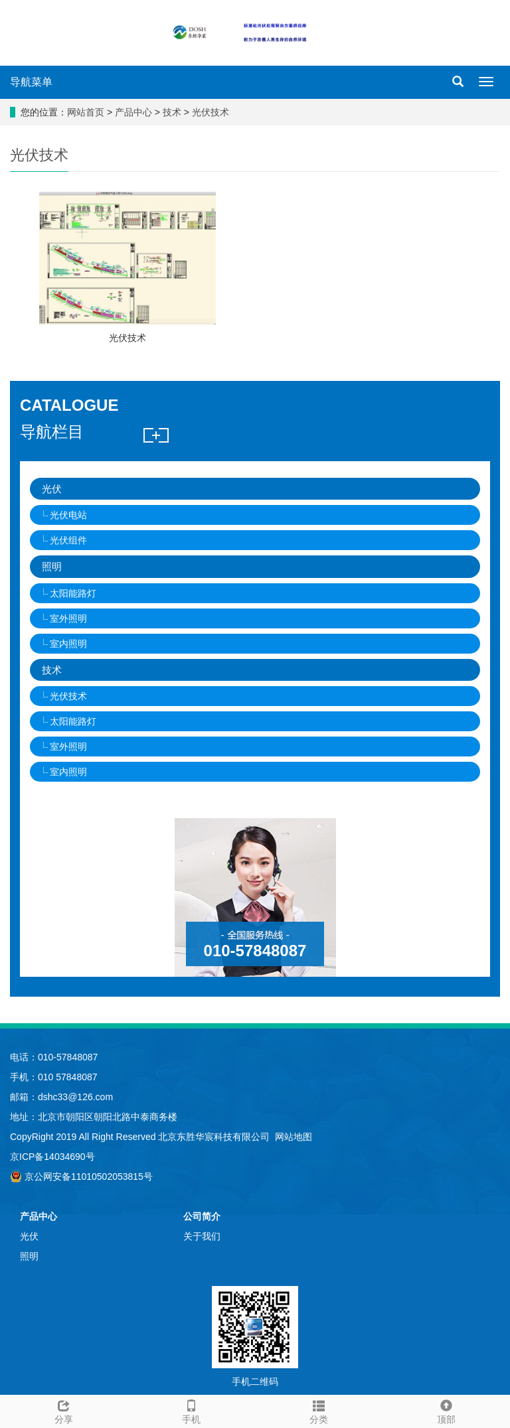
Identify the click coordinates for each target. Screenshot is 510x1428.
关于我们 (201, 1236)
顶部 (446, 1410)
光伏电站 (68, 515)
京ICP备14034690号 (52, 1156)
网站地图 (293, 1136)
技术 (172, 112)
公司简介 (201, 1216)
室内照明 (68, 643)
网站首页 (85, 112)
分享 (64, 1410)
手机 (191, 1410)
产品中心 (135, 112)
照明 (52, 566)
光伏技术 (209, 112)
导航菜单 (31, 82)
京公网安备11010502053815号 (81, 1176)
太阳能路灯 (73, 593)
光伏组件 (68, 540)
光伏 (52, 488)
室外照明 (68, 618)
